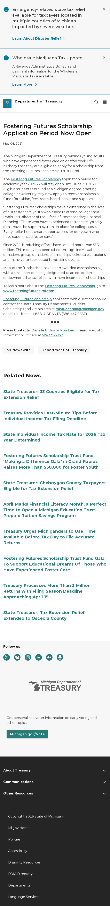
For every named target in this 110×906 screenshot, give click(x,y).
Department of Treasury (64, 350)
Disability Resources (24, 862)
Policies (14, 839)
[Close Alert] (104, 9)
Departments (19, 885)
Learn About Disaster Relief (39, 38)
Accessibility (17, 851)
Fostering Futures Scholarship (36, 179)
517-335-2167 (52, 335)
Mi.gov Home (19, 828)
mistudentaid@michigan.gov (80, 309)
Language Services (23, 897)
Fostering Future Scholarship (27, 299)
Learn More (24, 84)
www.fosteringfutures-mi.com (28, 291)
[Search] (96, 102)
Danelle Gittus (43, 330)
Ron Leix (67, 330)
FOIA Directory (20, 874)
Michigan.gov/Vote (27, 734)
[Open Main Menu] (104, 102)
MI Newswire (19, 350)
